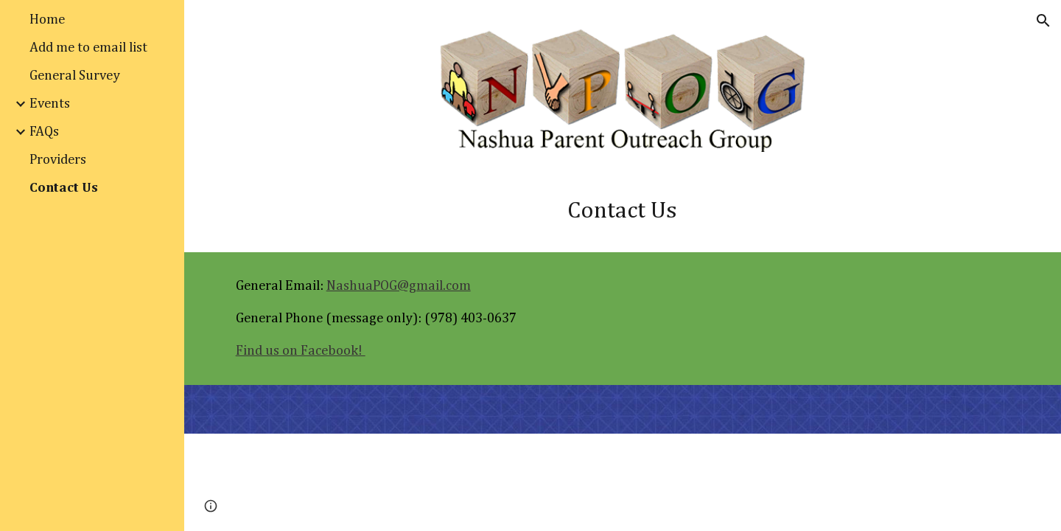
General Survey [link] (74, 76)
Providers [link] (57, 160)
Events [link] (49, 104)
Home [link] (47, 20)
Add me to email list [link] (88, 48)
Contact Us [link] (63, 188)
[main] (622, 211)
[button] (1043, 20)
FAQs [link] (44, 132)
